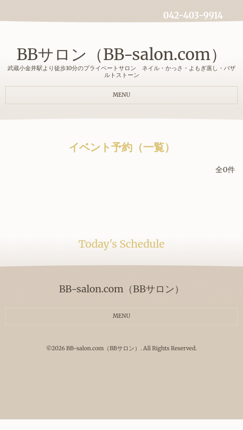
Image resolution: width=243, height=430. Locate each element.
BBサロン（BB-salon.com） (121, 54)
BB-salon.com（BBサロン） (103, 348)
